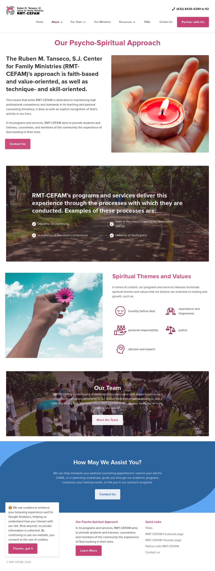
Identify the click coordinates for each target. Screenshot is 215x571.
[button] (57, 22)
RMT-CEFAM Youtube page (163, 540)
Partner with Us (193, 22)
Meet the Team (107, 424)
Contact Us (166, 22)
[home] (25, 10)
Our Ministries (102, 22)
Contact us (152, 552)
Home (39, 22)
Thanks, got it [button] (23, 548)
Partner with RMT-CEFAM (162, 546)
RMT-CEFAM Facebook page (164, 534)
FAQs (147, 22)
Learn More (88, 551)
